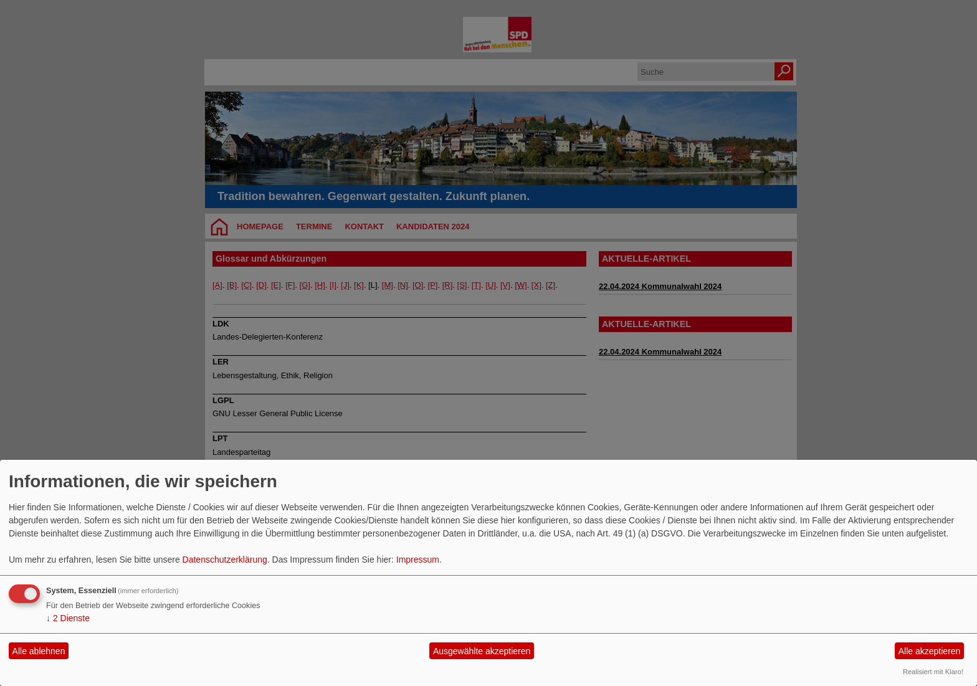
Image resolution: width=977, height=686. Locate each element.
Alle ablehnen (38, 651)
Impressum (417, 560)
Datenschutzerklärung (225, 560)
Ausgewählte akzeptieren (481, 651)
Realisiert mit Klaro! (933, 671)
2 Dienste (68, 618)
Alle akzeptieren (929, 651)
